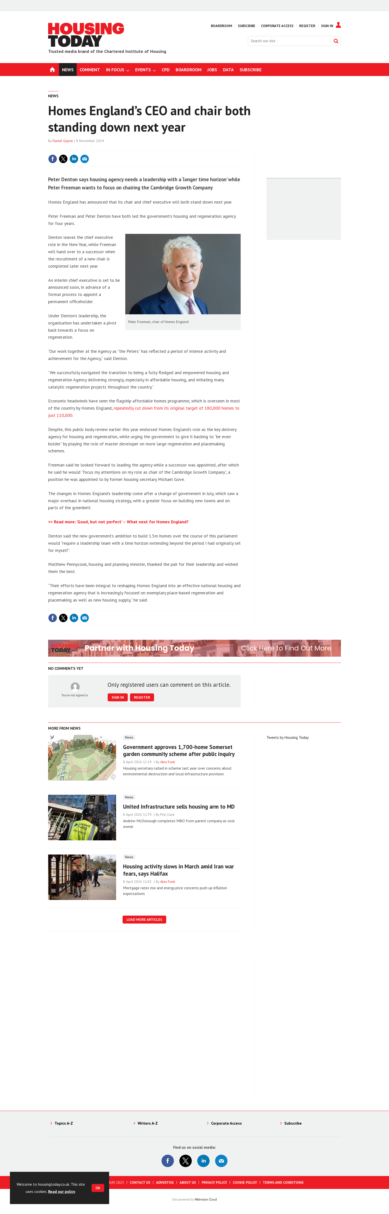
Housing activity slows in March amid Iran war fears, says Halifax (178, 870)
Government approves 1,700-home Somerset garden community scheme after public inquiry (179, 750)
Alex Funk (167, 762)
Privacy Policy (214, 1182)
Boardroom (221, 26)
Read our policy (61, 1191)
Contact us (140, 1182)
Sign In (327, 26)
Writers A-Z (148, 1123)
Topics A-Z (64, 1123)
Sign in (118, 697)
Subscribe (246, 26)
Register (307, 26)
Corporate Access (277, 26)
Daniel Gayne (63, 141)
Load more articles (144, 919)
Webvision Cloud (206, 1199)
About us (188, 1182)
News (53, 95)
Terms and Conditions (283, 1182)
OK (98, 1188)
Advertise (165, 1182)
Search (336, 41)
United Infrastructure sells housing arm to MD (179, 806)
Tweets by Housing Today (287, 737)
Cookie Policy (245, 1182)
